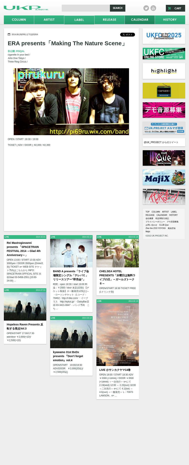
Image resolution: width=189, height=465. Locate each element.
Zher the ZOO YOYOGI (156, 228)
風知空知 (172, 228)
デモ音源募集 (173, 222)
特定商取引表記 (162, 218)
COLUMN (156, 212)
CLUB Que (164, 225)
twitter (146, 8)
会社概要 (149, 218)
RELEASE (150, 215)
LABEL (174, 212)
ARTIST (165, 212)
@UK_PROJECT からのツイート (161, 142)
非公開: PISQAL (16, 51)
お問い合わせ (151, 225)
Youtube (153, 8)
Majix (148, 231)
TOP (147, 212)
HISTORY (173, 215)
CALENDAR (162, 215)
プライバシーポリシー (155, 222)
